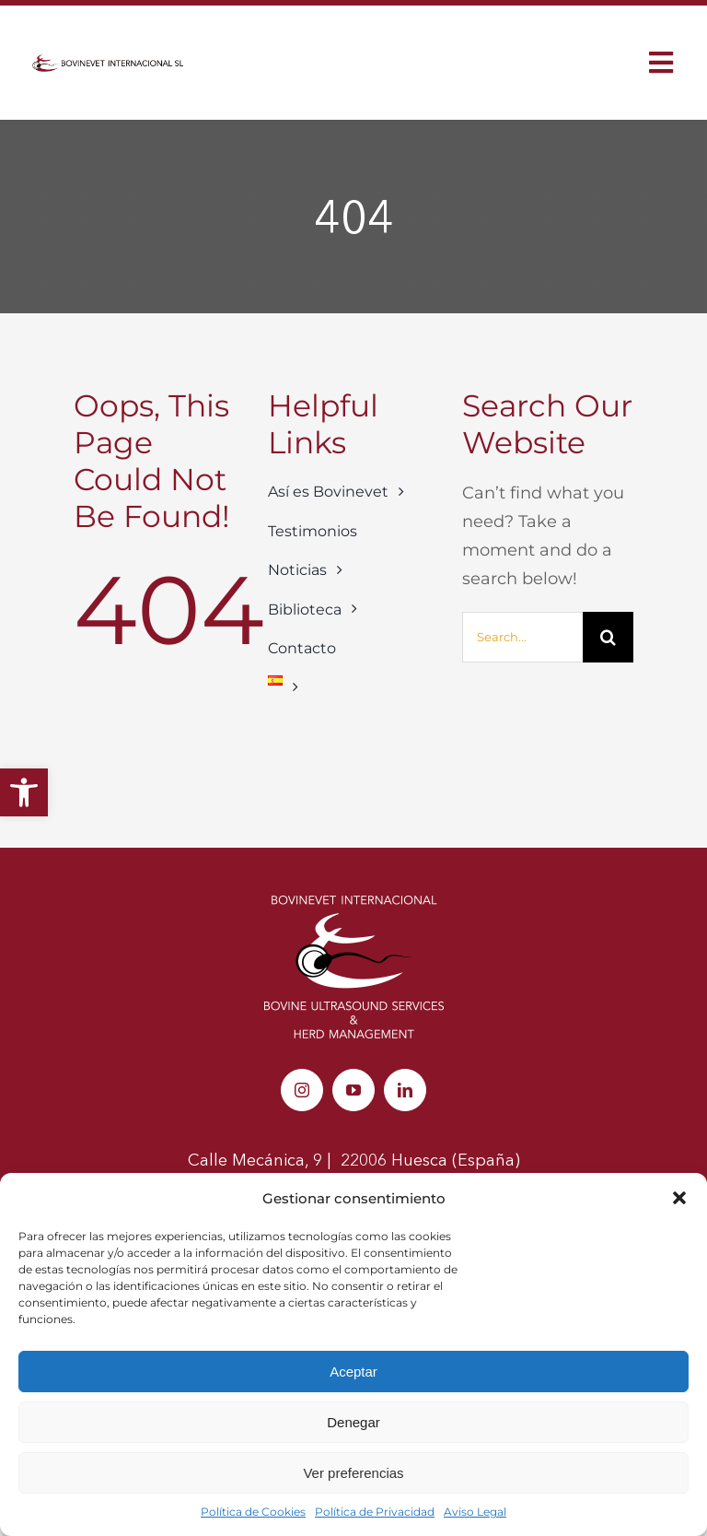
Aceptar (353, 1371)
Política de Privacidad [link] (375, 1511)
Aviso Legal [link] (475, 1511)
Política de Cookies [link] (253, 1511)
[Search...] (523, 637)
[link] (24, 792)
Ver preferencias (353, 1473)
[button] (679, 1198)
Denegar (353, 1422)
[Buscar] (608, 637)
